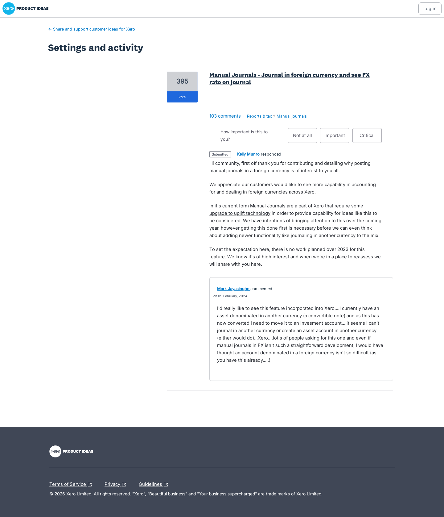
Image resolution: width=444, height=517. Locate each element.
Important (336, 137)
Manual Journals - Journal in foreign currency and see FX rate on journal (289, 78)
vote (182, 97)
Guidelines (155, 485)
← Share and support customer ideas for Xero (91, 29)
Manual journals (292, 116)
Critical (371, 137)
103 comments (225, 116)
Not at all (305, 137)
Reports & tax (259, 116)
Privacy (117, 485)
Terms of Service (72, 485)
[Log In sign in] (430, 8)
